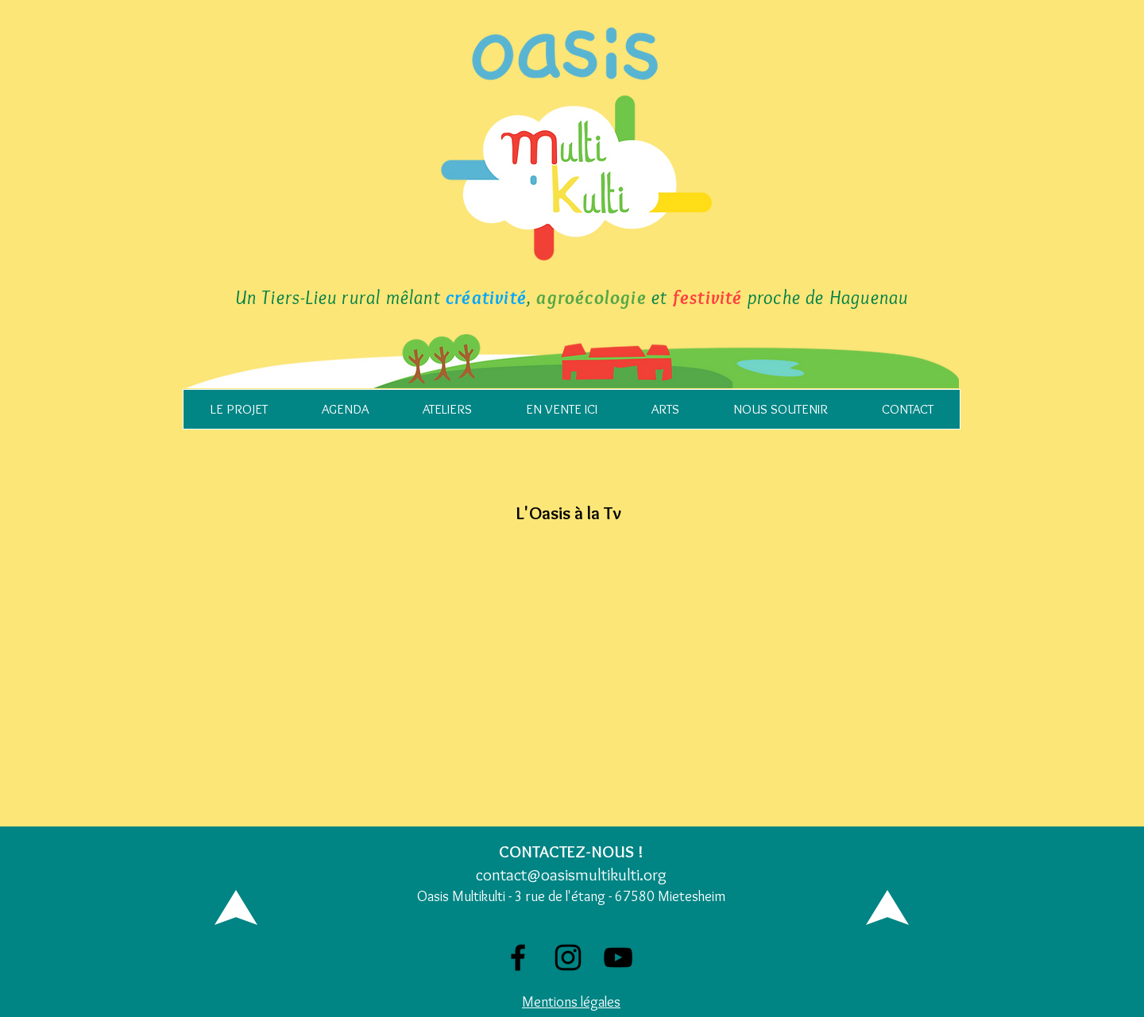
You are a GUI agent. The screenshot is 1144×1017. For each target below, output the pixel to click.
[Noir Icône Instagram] (568, 957)
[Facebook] (517, 957)
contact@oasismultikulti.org (571, 874)
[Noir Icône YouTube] (618, 957)
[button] (239, 409)
